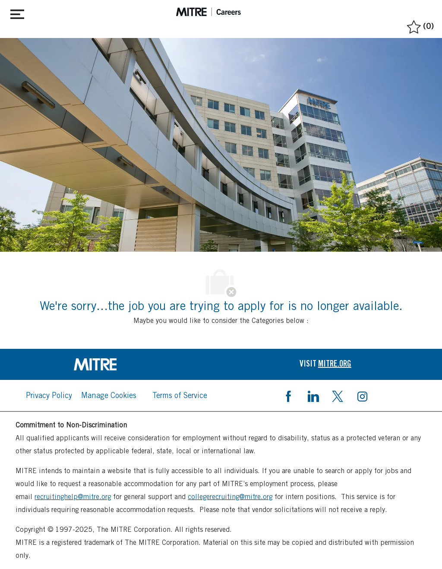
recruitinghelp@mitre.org (73, 497)
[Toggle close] (17, 12)
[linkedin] (313, 395)
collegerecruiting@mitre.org (230, 497)
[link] (116, 364)
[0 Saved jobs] (419, 24)
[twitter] (338, 395)
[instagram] (362, 395)
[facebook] (288, 395)
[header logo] (208, 11)
